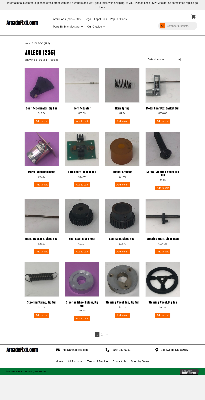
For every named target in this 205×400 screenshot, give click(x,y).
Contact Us (119, 361)
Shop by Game (140, 361)
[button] (82, 26)
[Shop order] (164, 59)
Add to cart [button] (42, 121)
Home (27, 43)
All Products (75, 361)
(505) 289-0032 (121, 349)
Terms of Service (97, 361)
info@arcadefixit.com (75, 349)
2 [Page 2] (102, 334)
